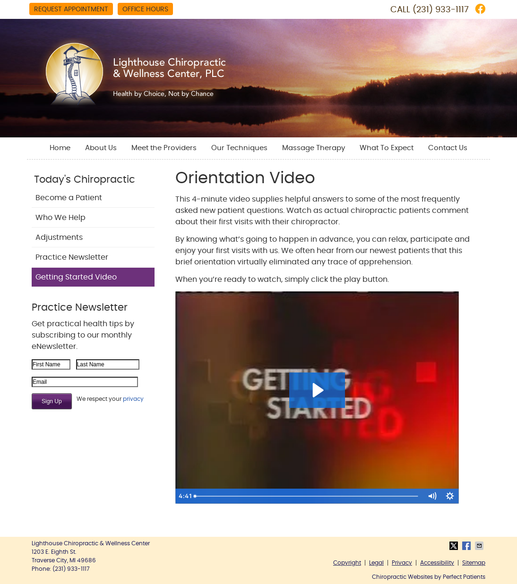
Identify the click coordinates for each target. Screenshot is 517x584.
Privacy (402, 563)
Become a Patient (68, 198)
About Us (101, 148)
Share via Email (480, 546)
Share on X (454, 546)
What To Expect (387, 148)
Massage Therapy (313, 148)
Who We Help (60, 217)
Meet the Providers (164, 148)
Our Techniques (239, 148)
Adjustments (59, 237)
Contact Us (447, 148)
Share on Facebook (467, 546)
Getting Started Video (76, 277)
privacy (133, 399)
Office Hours (145, 9)
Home (60, 148)
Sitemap (473, 563)
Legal (376, 563)
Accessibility (437, 563)
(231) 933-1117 (441, 10)
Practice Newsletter (71, 257)
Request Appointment (71, 9)
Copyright (347, 563)
